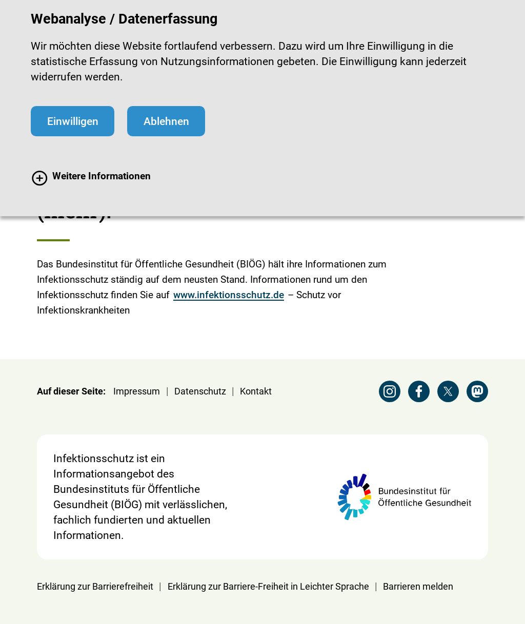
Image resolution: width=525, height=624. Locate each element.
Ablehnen (166, 121)
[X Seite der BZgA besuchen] (448, 391)
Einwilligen (72, 121)
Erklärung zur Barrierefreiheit (95, 586)
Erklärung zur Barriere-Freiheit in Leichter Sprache (268, 586)
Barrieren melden (418, 586)
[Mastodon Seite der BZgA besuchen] (477, 391)
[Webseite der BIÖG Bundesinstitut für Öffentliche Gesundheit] (404, 497)
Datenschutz (200, 391)
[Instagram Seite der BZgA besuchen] (389, 391)
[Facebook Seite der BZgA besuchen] (419, 391)
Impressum (136, 391)
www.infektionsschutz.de (228, 295)
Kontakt (256, 391)
